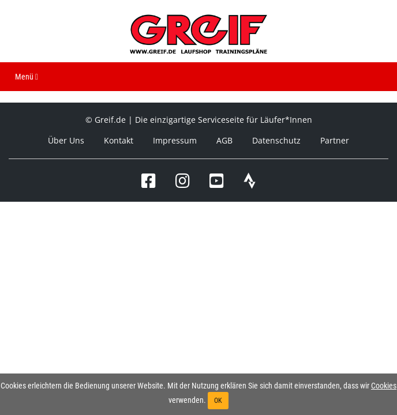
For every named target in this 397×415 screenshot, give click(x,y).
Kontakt (118, 140)
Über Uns (66, 140)
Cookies (383, 385)
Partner (334, 140)
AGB (224, 140)
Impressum (175, 140)
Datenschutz (276, 140)
